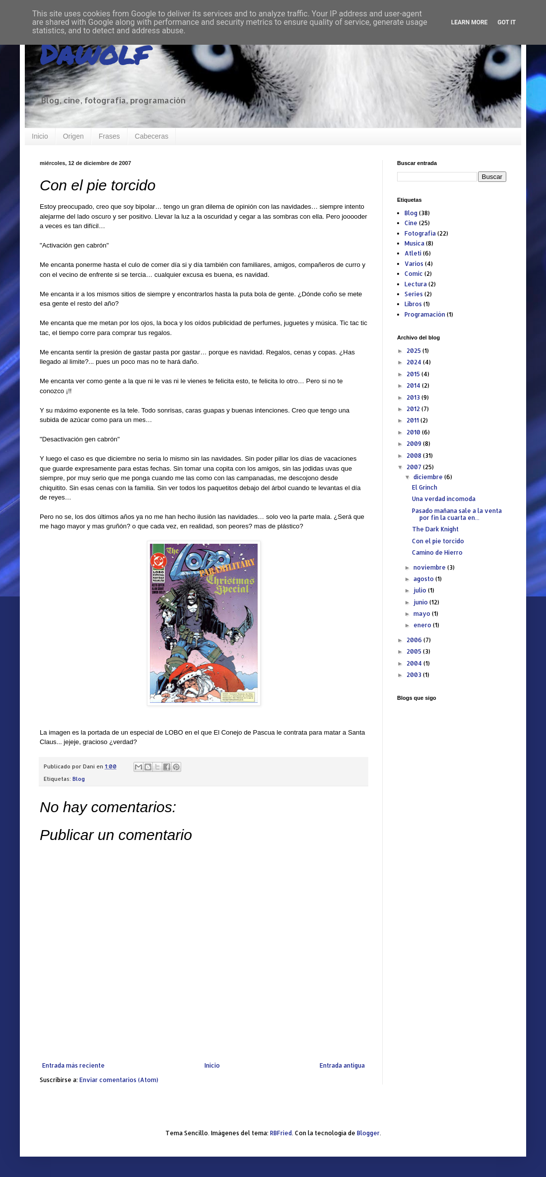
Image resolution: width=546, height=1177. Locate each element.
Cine (411, 223)
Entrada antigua (342, 1065)
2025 (414, 350)
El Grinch (424, 487)
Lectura (416, 284)
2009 (415, 443)
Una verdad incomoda (444, 499)
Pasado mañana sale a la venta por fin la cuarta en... (457, 514)
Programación (425, 314)
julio (420, 590)
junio (421, 602)
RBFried (281, 1133)
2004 (415, 663)
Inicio (40, 136)
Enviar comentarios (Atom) (118, 1080)
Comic (414, 273)
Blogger (368, 1133)
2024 (415, 362)
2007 (415, 467)
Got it (506, 22)
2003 (415, 674)
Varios (414, 263)
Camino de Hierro (437, 552)
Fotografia (420, 233)
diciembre (428, 477)
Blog (78, 778)
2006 (415, 640)
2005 (415, 651)
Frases (109, 136)
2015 (414, 374)
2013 (414, 397)
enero (423, 625)
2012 (414, 409)
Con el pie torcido (438, 541)
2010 (414, 432)
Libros (413, 304)
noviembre (430, 567)
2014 (414, 385)
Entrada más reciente (73, 1065)
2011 (413, 420)
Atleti (413, 253)
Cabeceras (152, 136)
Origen (73, 136)
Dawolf (93, 52)
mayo (422, 613)
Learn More (469, 22)
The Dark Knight (435, 529)
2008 (415, 455)
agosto (424, 579)
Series (414, 294)
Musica (414, 243)
